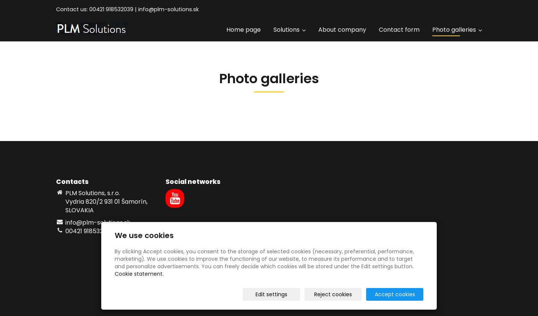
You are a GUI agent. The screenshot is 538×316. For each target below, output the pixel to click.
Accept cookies (395, 294)
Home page (243, 29)
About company (342, 29)
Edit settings (271, 294)
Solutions (289, 29)
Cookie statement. (139, 274)
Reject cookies (333, 294)
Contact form (399, 29)
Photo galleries (457, 29)
